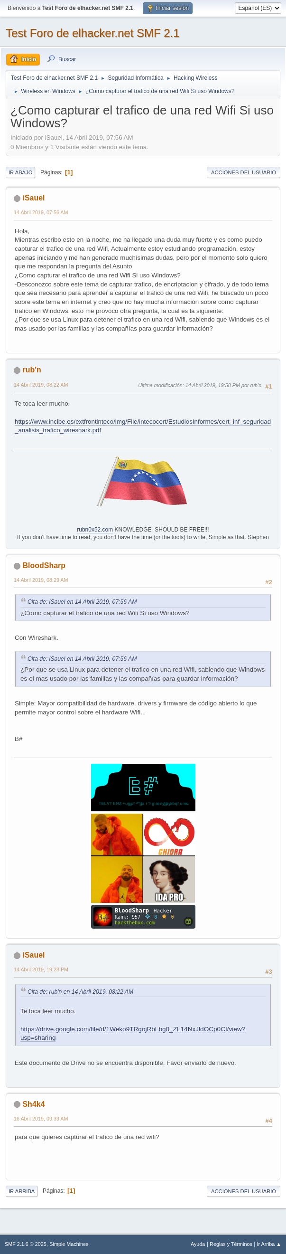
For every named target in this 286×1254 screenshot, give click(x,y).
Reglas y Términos (231, 1244)
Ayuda (198, 1244)
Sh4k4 (33, 1104)
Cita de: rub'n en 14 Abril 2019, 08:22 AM (80, 991)
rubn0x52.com (95, 529)
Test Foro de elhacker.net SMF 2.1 (93, 33)
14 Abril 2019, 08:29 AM (41, 580)
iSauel (33, 198)
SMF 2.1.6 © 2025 (25, 1244)
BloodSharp (43, 565)
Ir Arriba (22, 1191)
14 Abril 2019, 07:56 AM (41, 212)
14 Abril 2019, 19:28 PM (41, 969)
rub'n (31, 370)
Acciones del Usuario (243, 172)
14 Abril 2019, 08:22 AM (41, 385)
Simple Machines (68, 1244)
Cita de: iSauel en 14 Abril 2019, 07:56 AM (82, 601)
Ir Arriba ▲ (269, 1244)
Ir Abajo (20, 172)
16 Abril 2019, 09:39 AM (41, 1118)
